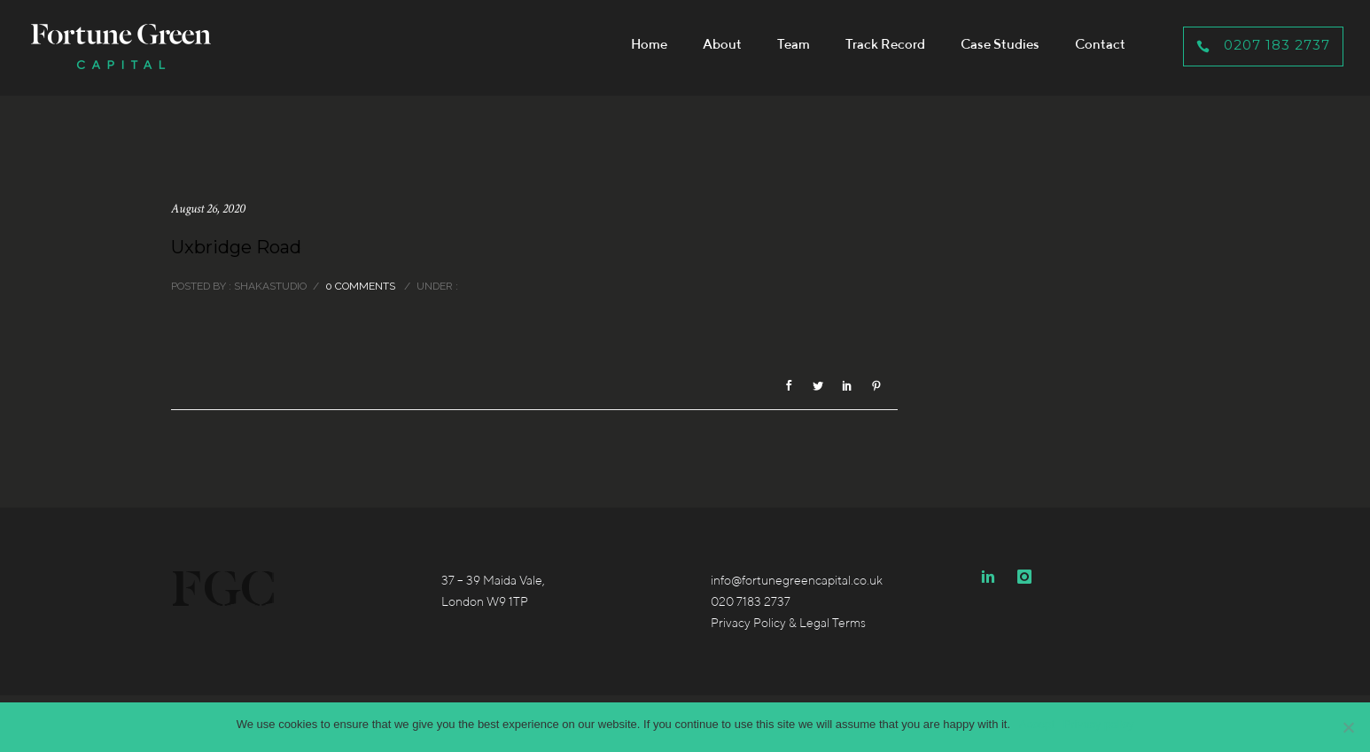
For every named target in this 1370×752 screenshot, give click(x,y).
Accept (1037, 724)
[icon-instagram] (1024, 577)
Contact (1100, 43)
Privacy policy (1098, 724)
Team (793, 43)
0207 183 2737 (1263, 44)
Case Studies (1000, 43)
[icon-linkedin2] (992, 577)
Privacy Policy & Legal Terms (788, 623)
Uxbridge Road (236, 247)
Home (649, 43)
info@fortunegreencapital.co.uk (797, 580)
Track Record (885, 43)
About (722, 43)
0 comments (360, 286)
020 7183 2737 (750, 601)
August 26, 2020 (208, 208)
